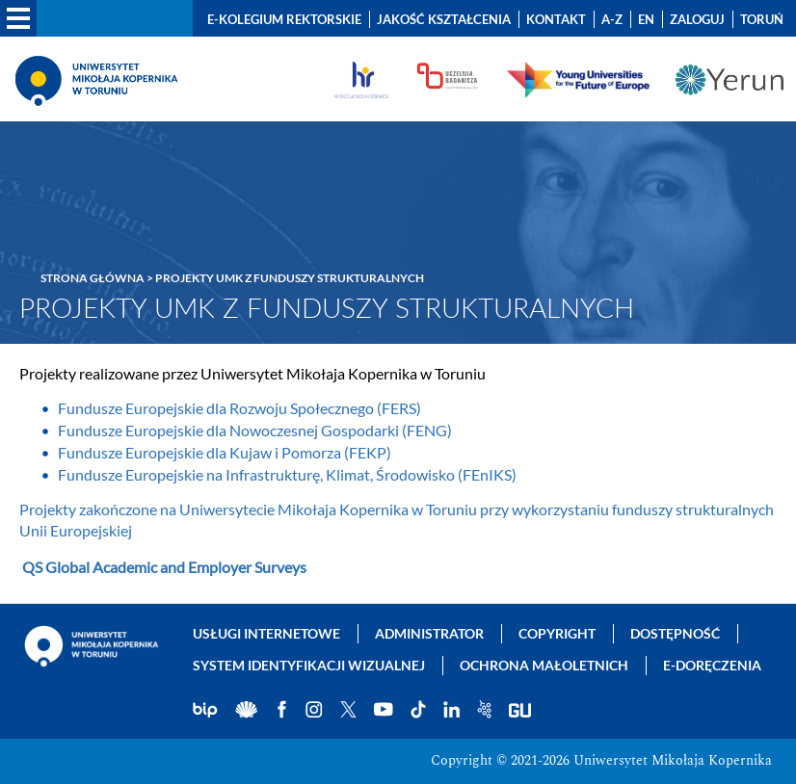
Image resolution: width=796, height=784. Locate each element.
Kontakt (556, 19)
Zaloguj (697, 19)
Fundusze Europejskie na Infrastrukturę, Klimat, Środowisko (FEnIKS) (287, 474)
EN (646, 19)
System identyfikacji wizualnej (309, 665)
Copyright (557, 633)
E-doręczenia (712, 665)
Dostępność (675, 633)
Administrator (429, 633)
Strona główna (92, 278)
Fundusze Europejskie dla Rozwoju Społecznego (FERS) (239, 408)
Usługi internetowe (266, 633)
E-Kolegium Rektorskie (284, 19)
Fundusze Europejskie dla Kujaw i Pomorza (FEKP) (224, 452)
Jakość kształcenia (444, 19)
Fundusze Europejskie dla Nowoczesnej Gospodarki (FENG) (255, 430)
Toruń (761, 19)
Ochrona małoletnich (544, 665)
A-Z (612, 19)
